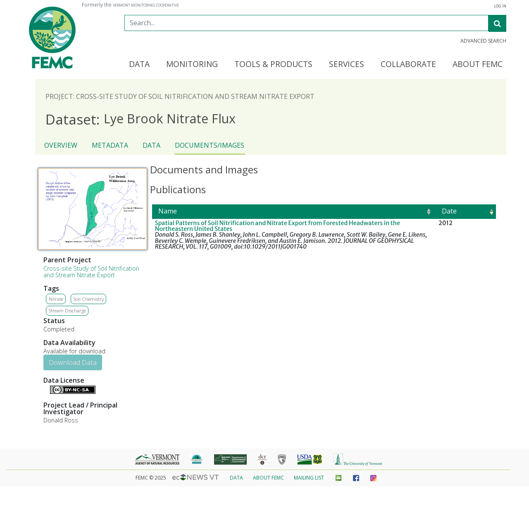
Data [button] (139, 64)
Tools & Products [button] (273, 64)
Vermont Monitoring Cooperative (146, 5)
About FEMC (268, 477)
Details (46, 389)
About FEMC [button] (478, 64)
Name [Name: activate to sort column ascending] (167, 211)
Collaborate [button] (408, 64)
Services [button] (346, 64)
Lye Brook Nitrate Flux (140, 119)
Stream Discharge (67, 310)
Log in (500, 6)
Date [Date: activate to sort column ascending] (449, 211)
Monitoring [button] (192, 64)
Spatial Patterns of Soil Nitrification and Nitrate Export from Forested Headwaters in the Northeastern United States (277, 226)
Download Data (73, 362)
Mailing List (309, 477)
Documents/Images (209, 145)
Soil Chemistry (89, 299)
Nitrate (56, 299)
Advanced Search (483, 40)
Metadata (110, 145)
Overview (60, 145)
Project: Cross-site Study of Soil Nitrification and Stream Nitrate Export (180, 96)
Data (151, 145)
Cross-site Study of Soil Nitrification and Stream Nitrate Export (91, 271)
